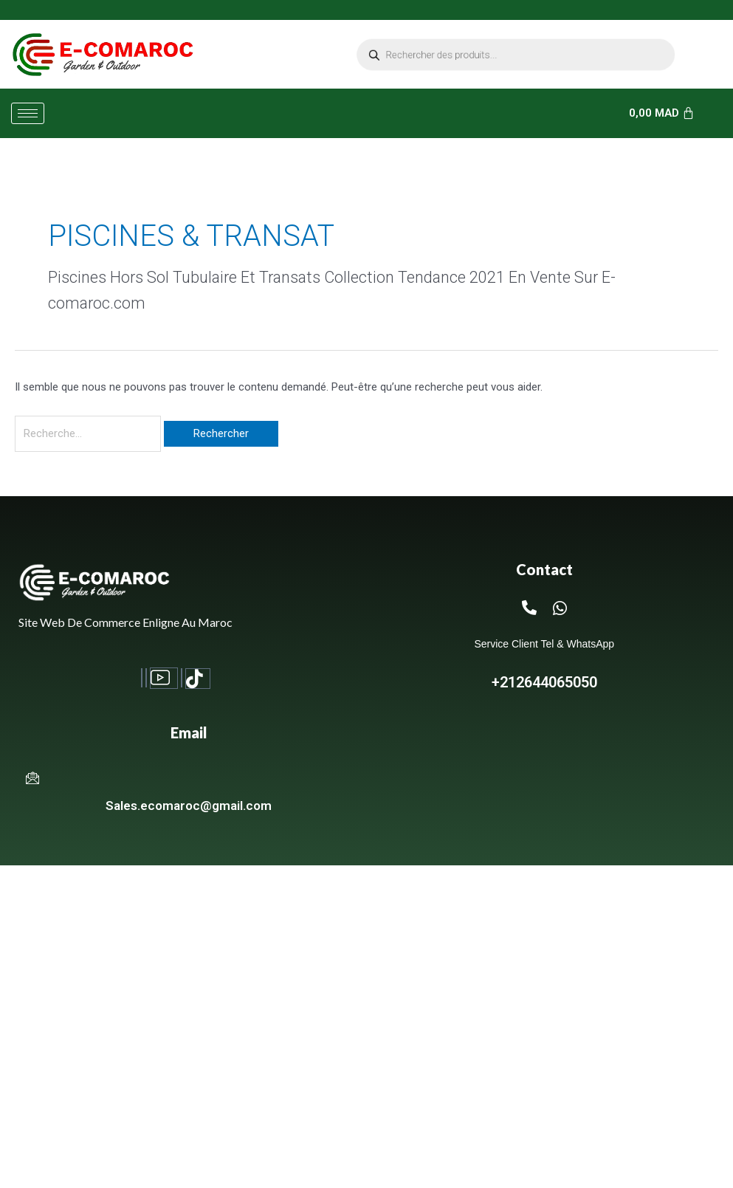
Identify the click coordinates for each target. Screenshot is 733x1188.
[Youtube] (163, 678)
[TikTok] (197, 678)
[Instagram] (146, 678)
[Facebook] (141, 678)
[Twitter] (181, 678)
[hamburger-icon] (27, 113)
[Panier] (662, 113)
